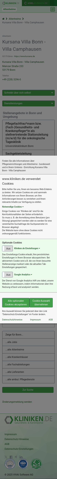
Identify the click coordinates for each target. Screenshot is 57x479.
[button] (7, 248)
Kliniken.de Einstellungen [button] (27, 248)
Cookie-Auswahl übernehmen (41, 302)
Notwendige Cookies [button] (13, 207)
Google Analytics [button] (23, 274)
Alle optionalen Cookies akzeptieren (16, 302)
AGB (51, 319)
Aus (8, 248)
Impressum (35, 319)
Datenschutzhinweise (12, 319)
